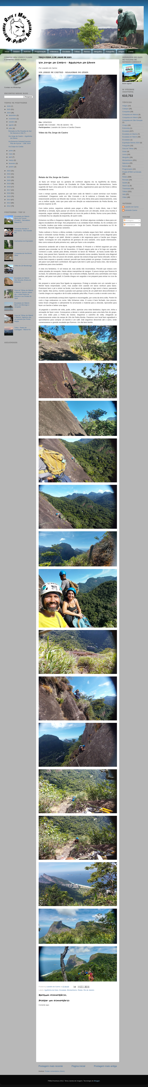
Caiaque (125, 109)
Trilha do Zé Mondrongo (23, 266)
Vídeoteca (54, 52)
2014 (9, 200)
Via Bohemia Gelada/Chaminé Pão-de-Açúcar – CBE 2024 (19, 142)
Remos (87, 52)
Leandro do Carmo (132, 207)
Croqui (124, 125)
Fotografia (110, 52)
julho (11, 128)
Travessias (126, 188)
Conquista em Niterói (130, 117)
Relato (80, 990)
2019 (9, 183)
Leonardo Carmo (131, 210)
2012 (9, 206)
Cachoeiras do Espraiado (23, 241)
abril (10, 157)
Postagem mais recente (51, 1066)
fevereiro (12, 163)
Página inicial (78, 1066)
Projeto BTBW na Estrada (131, 172)
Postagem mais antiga (105, 1066)
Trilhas (77, 52)
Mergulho (98, 52)
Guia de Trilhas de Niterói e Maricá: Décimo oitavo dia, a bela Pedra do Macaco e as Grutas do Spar (23, 294)
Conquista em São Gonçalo (132, 120)
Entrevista (126, 128)
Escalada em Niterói (129, 137)
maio (11, 154)
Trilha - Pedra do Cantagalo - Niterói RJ (22, 328)
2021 (9, 177)
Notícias (27, 52)
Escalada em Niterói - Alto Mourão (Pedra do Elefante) (22, 280)
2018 (9, 187)
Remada (125, 180)
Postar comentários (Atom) (55, 1071)
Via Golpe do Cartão (15, 146)
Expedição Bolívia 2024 (131, 143)
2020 (9, 180)
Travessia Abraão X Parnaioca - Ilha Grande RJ (23, 231)
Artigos (121, 52)
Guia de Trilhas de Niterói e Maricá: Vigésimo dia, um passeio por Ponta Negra (23, 318)
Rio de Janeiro (89, 990)
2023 (9, 171)
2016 (9, 193)
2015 (9, 196)
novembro (13, 119)
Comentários (129, 225)
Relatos (16, 52)
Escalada (66, 52)
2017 (9, 190)
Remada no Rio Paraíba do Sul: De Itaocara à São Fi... (20, 132)
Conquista (126, 111)
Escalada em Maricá (129, 134)
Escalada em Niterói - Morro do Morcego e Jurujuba (22, 305)
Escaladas (126, 140)
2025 (9, 109)
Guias (124, 151)
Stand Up (125, 186)
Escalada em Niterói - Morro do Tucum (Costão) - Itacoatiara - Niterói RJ (22, 219)
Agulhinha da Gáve (51, 990)
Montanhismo (72, 990)
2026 (9, 106)
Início (7, 52)
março (11, 160)
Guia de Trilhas (127, 148)
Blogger (97, 1081)
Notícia (124, 166)
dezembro (13, 115)
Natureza (125, 163)
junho (11, 151)
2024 (9, 113)
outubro (12, 122)
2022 (9, 174)
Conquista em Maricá (130, 114)
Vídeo (124, 197)
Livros (130, 52)
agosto (11, 125)
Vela (123, 194)
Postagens (129, 220)
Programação (40, 52)
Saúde (124, 183)
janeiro (11, 167)
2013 (9, 203)
